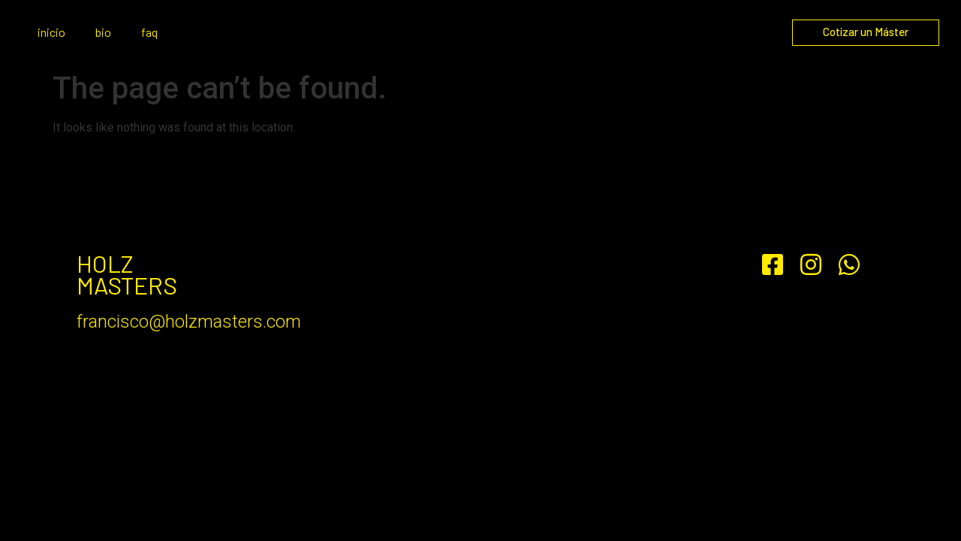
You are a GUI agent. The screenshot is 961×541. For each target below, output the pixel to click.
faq (149, 32)
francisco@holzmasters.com (189, 321)
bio (103, 32)
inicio (51, 32)
